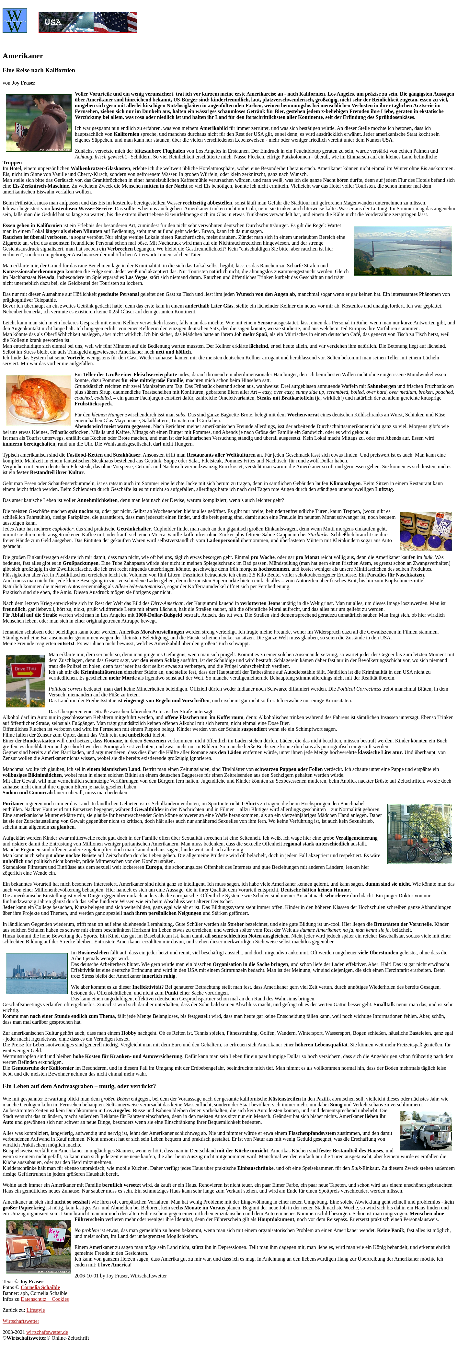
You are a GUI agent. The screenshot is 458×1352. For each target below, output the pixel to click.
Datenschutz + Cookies (45, 1299)
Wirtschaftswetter (21, 1321)
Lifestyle (36, 1310)
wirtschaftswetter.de (47, 1332)
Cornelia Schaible (40, 1287)
